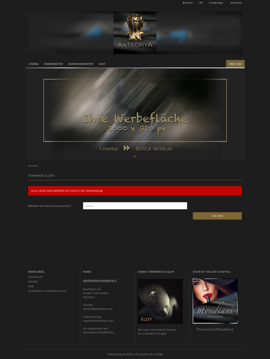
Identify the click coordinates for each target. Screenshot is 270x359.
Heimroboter (53, 64)
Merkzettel (235, 2)
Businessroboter (81, 64)
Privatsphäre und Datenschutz (47, 291)
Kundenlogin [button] (215, 2)
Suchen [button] (188, 2)
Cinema (33, 64)
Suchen (217, 216)
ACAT (102, 64)
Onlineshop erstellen (120, 354)
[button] (200, 3)
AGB (30, 286)
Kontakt (33, 281)
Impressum (35, 277)
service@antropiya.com (97, 309)
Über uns (235, 64)
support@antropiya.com (98, 320)
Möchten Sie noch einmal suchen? (49, 206)
